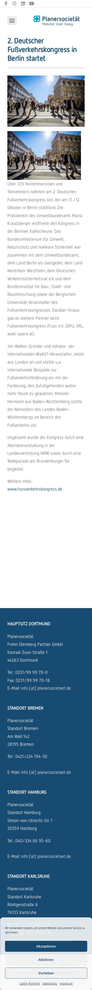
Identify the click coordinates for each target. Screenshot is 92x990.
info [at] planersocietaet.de (46, 688)
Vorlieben (46, 973)
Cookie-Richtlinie (29, 983)
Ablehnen (46, 960)
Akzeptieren (46, 946)
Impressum (66, 983)
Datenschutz (49, 983)
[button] (12, 20)
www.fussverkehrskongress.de (34, 489)
